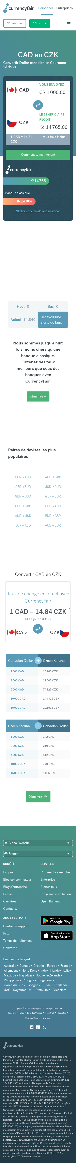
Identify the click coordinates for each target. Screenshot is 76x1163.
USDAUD (53, 487)
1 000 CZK (17, 736)
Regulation (62, 1013)
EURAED (23, 525)
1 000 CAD (17, 671)
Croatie (38, 966)
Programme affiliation (56, 894)
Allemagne (11, 970)
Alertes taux (49, 887)
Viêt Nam (59, 990)
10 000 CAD (18, 698)
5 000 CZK (17, 755)
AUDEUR (53, 525)
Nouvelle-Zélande (47, 975)
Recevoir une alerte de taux (51, 320)
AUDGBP (53, 477)
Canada (24, 966)
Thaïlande (61, 985)
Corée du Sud (13, 985)
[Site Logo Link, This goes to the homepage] (18, 8)
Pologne (28, 980)
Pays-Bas (25, 975)
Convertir (10, 948)
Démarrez (38, 396)
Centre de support (16, 926)
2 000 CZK (17, 746)
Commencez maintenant (38, 154)
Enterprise (48, 879)
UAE (7, 990)
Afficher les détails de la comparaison (37, 211)
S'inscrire (39, 23)
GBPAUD (53, 506)
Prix (6, 933)
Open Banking (50, 901)
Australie (10, 966)
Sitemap (46, 1018)
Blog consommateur (17, 879)
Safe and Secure (32, 1018)
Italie (66, 970)
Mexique (10, 975)
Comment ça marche (55, 872)
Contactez (10, 908)
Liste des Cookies (34, 1013)
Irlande (55, 970)
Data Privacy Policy (15, 1013)
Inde (44, 970)
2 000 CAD (17, 680)
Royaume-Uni (22, 990)
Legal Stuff (49, 1013)
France (65, 966)
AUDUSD (23, 516)
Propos (8, 872)
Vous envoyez (51, 84)
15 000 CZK (18, 773)
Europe (52, 966)
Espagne (32, 985)
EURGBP (53, 516)
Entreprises (64, 8)
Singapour (44, 980)
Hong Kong (29, 970)
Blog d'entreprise (15, 887)
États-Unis (43, 990)
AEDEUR (23, 487)
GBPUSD (23, 496)
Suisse (46, 985)
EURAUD (23, 477)
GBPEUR (53, 496)
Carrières (9, 901)
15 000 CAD (18, 707)
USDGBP (23, 506)
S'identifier (14, 23)
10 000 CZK (18, 764)
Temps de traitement (17, 941)
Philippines (11, 980)
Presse (8, 894)
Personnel (45, 8)
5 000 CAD (17, 689)
